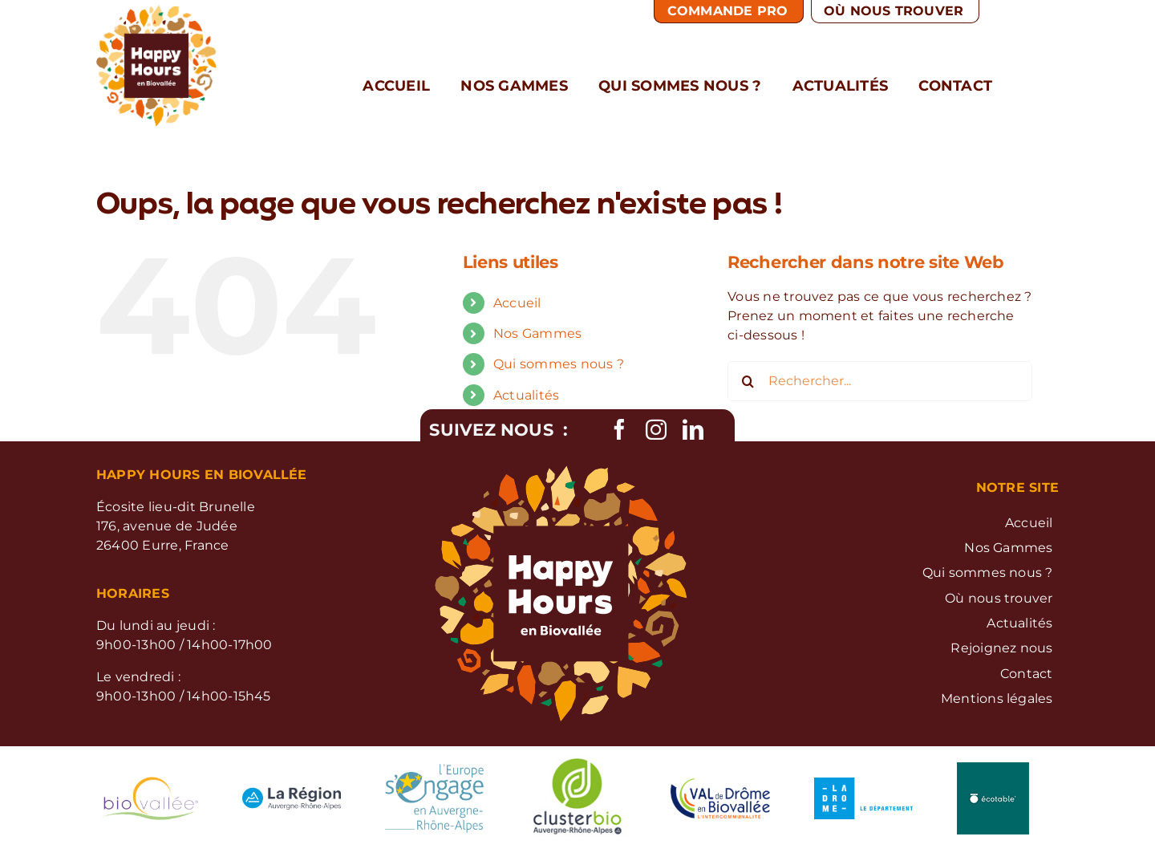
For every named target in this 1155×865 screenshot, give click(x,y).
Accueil (517, 303)
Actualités (526, 395)
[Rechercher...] (879, 381)
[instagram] (656, 429)
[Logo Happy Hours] (156, 10)
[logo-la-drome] (863, 783)
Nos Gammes (537, 333)
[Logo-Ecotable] (993, 768)
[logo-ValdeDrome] (720, 784)
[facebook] (619, 429)
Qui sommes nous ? (558, 364)
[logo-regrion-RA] (291, 793)
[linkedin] (693, 429)
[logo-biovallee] (148, 782)
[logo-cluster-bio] (577, 754)
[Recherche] (747, 381)
